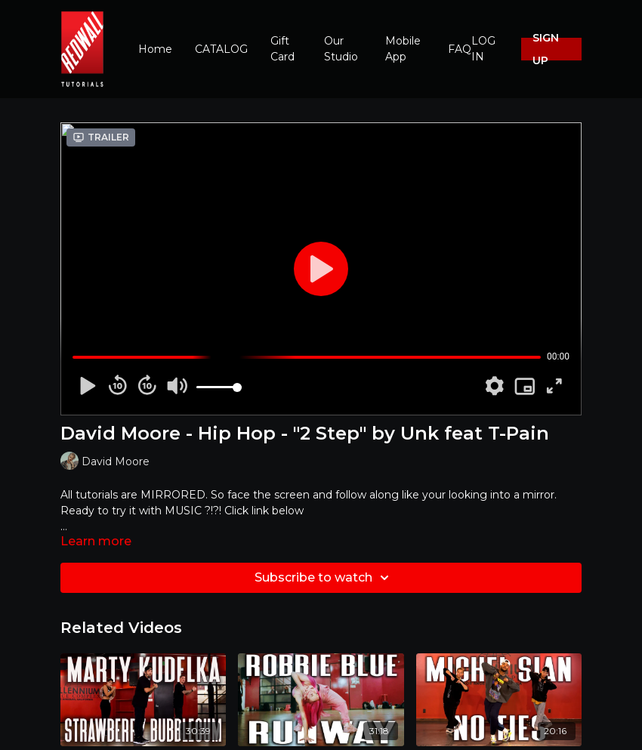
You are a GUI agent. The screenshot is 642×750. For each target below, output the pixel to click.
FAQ (459, 49)
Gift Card (282, 48)
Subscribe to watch (324, 578)
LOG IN (483, 48)
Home (155, 49)
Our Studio (341, 48)
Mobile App (403, 48)
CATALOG (221, 49)
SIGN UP (545, 49)
